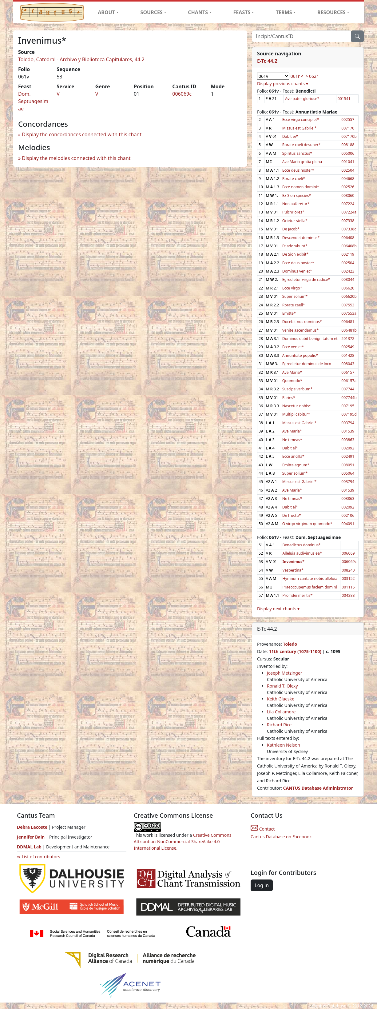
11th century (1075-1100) (295, 651)
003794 (347, 422)
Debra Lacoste (32, 827)
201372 (347, 338)
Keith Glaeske (280, 699)
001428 (347, 355)
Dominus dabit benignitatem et (310, 338)
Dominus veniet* (297, 271)
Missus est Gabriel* (299, 128)
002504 (347, 170)
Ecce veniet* (293, 346)
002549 (347, 346)
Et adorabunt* (295, 246)
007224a (348, 212)
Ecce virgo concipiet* (300, 119)
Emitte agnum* (295, 465)
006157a (348, 380)
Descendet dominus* (300, 237)
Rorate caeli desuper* (301, 144)
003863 (347, 439)
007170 (347, 128)
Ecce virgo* (292, 288)
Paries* (288, 397)
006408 (347, 237)
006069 (348, 553)
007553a (348, 313)
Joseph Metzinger (284, 673)
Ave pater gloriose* (302, 98)
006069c (182, 93)
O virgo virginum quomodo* (307, 523)
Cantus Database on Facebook (281, 837)
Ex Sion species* (296, 195)
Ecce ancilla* (293, 456)
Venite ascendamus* (300, 330)
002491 (347, 456)
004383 (348, 595)
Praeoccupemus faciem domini (310, 587)
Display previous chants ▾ (282, 83)
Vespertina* (293, 570)
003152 (348, 578)
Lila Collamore (281, 712)
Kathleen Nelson (283, 745)
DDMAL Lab (29, 847)
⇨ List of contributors (38, 856)
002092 (347, 448)
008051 (347, 465)
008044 (347, 279)
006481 (347, 321)
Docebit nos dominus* (302, 321)
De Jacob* (291, 229)
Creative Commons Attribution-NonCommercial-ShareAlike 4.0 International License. (183, 841)
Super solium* (295, 296)
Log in (262, 885)
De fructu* (291, 515)
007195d (349, 414)
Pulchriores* (293, 212)
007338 (347, 220)
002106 (347, 515)
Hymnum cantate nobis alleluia (310, 578)
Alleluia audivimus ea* (302, 553)
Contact (263, 829)
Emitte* (289, 313)
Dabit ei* (290, 136)
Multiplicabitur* (296, 414)
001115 (348, 587)
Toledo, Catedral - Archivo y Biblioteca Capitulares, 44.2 (81, 59)
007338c (348, 229)
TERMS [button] (284, 12)
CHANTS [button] (198, 12)
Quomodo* (292, 380)
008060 (347, 195)
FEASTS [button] (242, 12)
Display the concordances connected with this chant (81, 134)
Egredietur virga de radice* (306, 279)
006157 (347, 372)
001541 (344, 98)
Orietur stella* (295, 220)
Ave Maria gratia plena (302, 161)
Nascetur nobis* (296, 406)
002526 (347, 186)
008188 (347, 144)
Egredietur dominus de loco (306, 363)
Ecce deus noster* (298, 170)
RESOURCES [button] (331, 12)
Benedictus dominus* (302, 545)
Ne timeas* (292, 439)
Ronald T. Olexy (282, 686)
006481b (349, 330)
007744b (349, 397)
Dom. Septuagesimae (33, 101)
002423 (347, 271)
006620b (349, 296)
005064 (347, 473)
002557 (347, 119)
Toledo (290, 644)
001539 (347, 431)
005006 (347, 153)
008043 (347, 363)
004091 (347, 523)
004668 (347, 178)
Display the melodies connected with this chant (76, 158)
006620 (347, 288)
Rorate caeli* (293, 178)
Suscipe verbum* (297, 389)
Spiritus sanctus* (297, 153)
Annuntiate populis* (300, 355)
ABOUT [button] (106, 12)
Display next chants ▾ (278, 609)
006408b (349, 246)
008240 (348, 570)
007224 (347, 203)
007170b (349, 136)
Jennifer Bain (31, 837)
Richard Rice (279, 725)
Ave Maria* (292, 372)
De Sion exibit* (295, 254)
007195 (347, 406)
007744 (347, 389)
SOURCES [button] (152, 12)
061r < (297, 76)
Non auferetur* (296, 203)
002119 (347, 254)
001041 (347, 161)
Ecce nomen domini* (300, 186)
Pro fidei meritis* (298, 595)
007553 (347, 305)
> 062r (311, 76)
